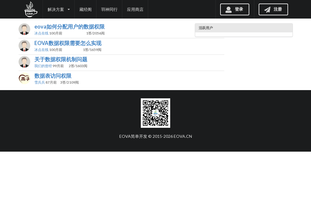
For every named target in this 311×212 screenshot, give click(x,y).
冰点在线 (41, 33)
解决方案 (59, 9)
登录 (234, 9)
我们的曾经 (43, 66)
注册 (273, 9)
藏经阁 (85, 9)
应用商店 (135, 9)
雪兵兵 (39, 82)
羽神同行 (109, 9)
